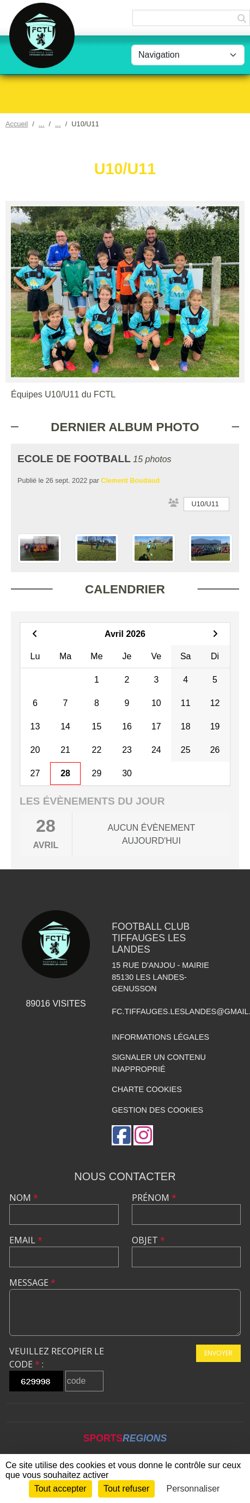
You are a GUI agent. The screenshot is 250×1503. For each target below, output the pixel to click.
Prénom (154, 1198)
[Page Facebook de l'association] (121, 1135)
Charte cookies (146, 1089)
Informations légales (160, 1037)
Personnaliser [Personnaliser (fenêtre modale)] (193, 1488)
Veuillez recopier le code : (56, 1357)
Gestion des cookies (157, 1110)
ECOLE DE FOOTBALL (74, 458)
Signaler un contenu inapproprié (159, 1063)
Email (25, 1240)
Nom (23, 1198)
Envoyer (218, 1353)
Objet (148, 1240)
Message (32, 1283)
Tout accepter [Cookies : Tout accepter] (60, 1488)
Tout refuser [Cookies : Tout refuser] (126, 1488)
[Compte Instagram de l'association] (143, 1135)
